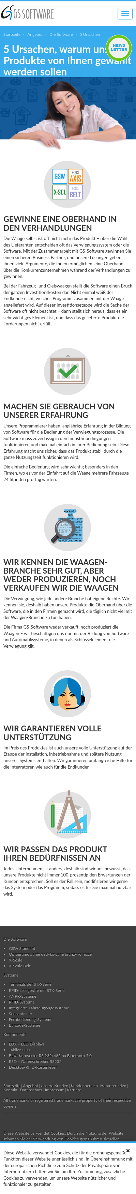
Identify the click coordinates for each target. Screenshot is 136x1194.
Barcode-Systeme (24, 1025)
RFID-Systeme (22, 1002)
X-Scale (15, 960)
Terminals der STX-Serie (30, 984)
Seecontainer (20, 1013)
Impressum (54, 1089)
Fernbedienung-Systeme (30, 1019)
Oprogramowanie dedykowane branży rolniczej (51, 954)
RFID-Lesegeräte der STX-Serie (36, 990)
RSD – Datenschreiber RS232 (35, 1061)
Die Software (61, 34)
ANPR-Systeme (22, 996)
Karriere (74, 1089)
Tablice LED (19, 1049)
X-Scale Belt (20, 965)
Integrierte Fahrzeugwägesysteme (39, 1007)
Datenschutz (31, 1089)
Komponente (15, 1034)
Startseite (11, 34)
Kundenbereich (84, 1085)
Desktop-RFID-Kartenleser (33, 1067)
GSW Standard (22, 948)
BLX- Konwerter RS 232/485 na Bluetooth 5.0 (50, 1055)
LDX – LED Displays (27, 1043)
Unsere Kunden (54, 1085)
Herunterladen (113, 1085)
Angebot (35, 34)
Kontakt (10, 1089)
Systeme (10, 975)
